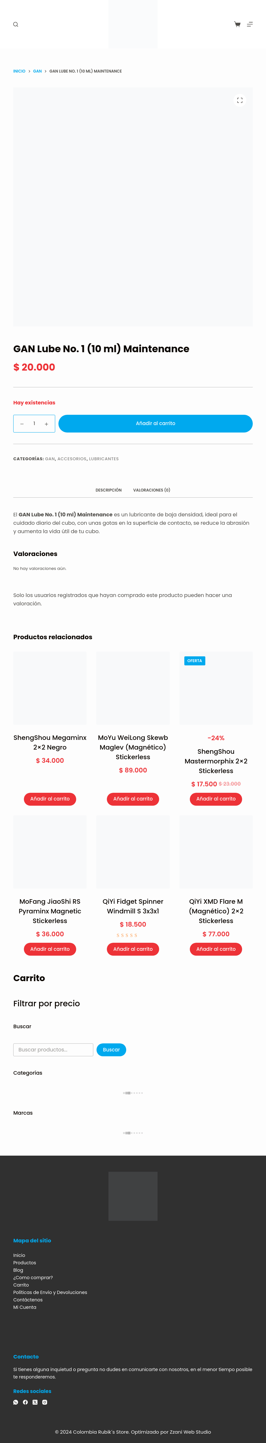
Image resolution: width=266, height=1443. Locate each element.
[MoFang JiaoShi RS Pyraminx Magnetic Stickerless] (50, 852)
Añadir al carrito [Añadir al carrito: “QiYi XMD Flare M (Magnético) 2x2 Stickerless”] (216, 949)
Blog (18, 1270)
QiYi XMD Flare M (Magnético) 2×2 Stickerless (216, 911)
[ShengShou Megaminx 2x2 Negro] (50, 688)
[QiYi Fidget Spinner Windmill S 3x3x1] (132, 852)
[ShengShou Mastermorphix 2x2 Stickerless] (216, 688)
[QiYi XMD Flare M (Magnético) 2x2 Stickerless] (216, 852)
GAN (50, 459)
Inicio (19, 1255)
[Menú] (250, 24)
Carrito (21, 1285)
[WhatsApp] (15, 1402)
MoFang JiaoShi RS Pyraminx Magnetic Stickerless (50, 911)
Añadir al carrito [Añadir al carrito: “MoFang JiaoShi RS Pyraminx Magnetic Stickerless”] (50, 949)
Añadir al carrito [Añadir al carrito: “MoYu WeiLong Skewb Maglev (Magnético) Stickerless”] (133, 798)
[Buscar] (15, 24)
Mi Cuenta (24, 1307)
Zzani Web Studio (190, 1431)
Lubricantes (104, 459)
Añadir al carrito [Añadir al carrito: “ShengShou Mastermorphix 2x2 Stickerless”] (216, 798)
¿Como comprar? (33, 1277)
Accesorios (72, 459)
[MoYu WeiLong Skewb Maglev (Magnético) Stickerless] (132, 688)
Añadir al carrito (155, 423)
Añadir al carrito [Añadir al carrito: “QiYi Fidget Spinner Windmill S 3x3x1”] (133, 949)
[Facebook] (25, 1402)
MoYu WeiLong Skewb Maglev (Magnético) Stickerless (133, 747)
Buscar (111, 1049)
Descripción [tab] (109, 490)
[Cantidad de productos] (34, 424)
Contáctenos (28, 1300)
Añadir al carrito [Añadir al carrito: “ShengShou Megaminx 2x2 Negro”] (50, 798)
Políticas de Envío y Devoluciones (50, 1292)
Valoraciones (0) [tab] (151, 490)
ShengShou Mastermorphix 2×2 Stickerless (216, 761)
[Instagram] (44, 1402)
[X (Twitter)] (35, 1402)
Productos (24, 1262)
